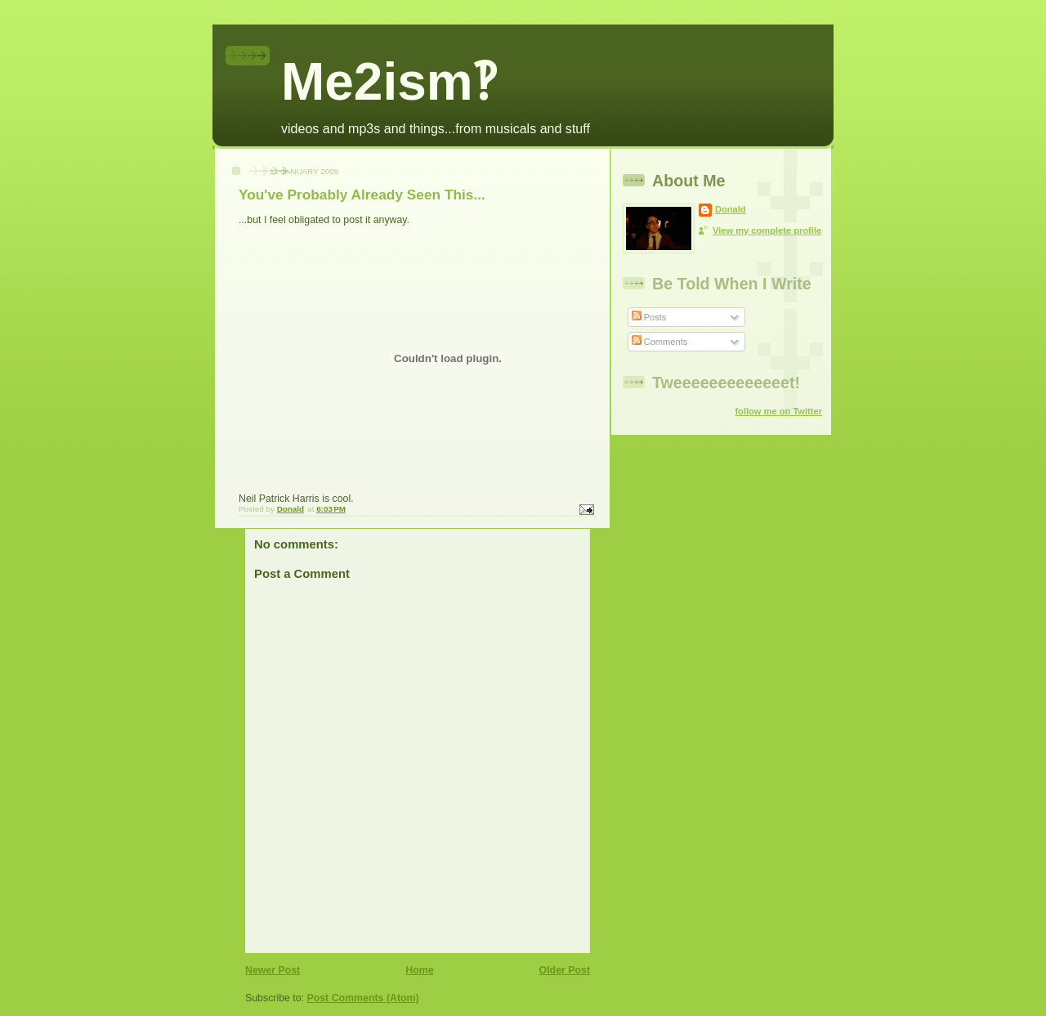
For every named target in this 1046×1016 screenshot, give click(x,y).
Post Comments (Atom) (362, 998)
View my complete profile (767, 230)
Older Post (564, 970)
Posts (649, 317)
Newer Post (272, 970)
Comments (660, 342)
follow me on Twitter (778, 411)
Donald (730, 209)
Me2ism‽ (388, 81)
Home (419, 970)
